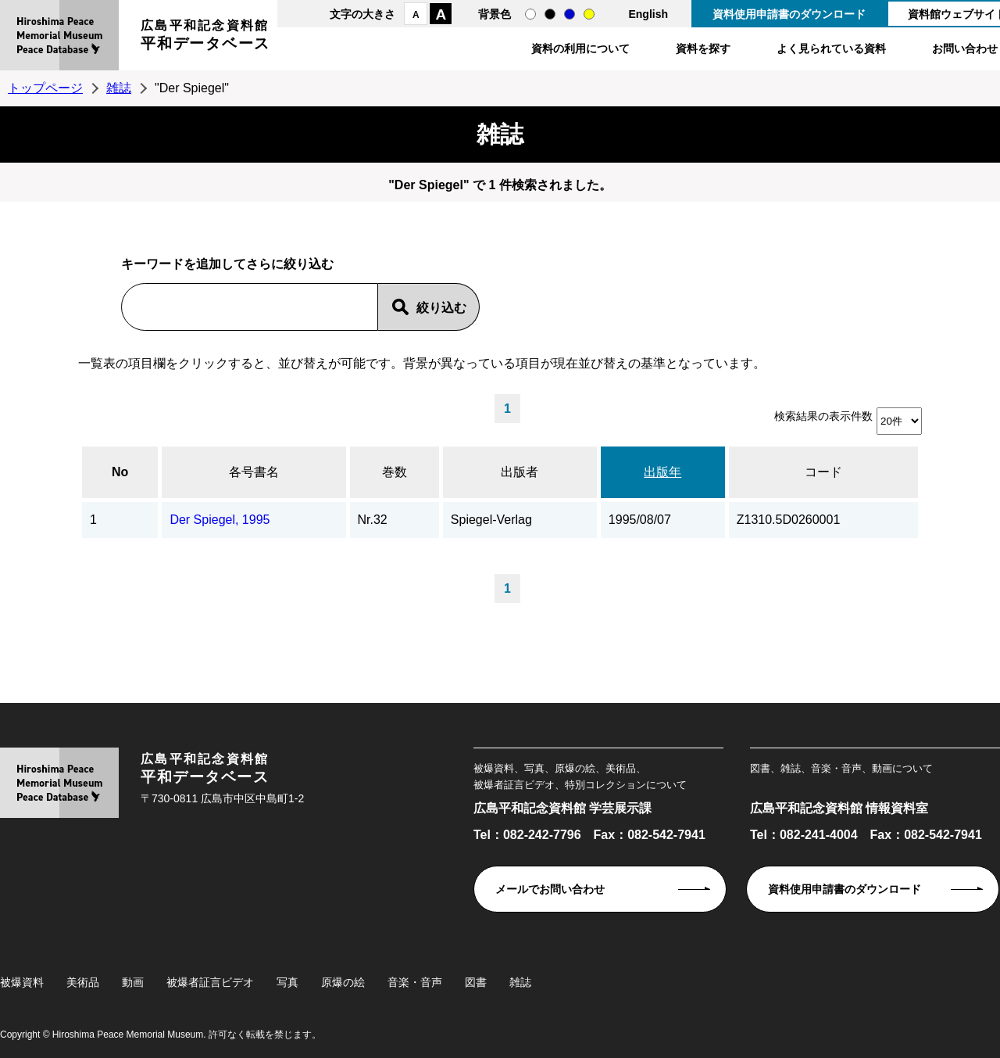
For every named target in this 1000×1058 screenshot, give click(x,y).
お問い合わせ (965, 48)
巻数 (394, 472)
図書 (476, 982)
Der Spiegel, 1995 (220, 519)
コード (823, 472)
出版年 (662, 472)
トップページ (45, 88)
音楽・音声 (415, 982)
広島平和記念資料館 (205, 37)
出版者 (519, 472)
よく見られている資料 (831, 48)
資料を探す (703, 48)
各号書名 (254, 472)
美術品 (82, 982)
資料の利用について (580, 48)
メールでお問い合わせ (550, 889)
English (648, 14)
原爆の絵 (343, 982)
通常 (530, 14)
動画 (133, 982)
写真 (287, 982)
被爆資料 (22, 982)
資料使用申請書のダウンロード (789, 14)
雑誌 (118, 88)
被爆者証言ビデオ (210, 982)
